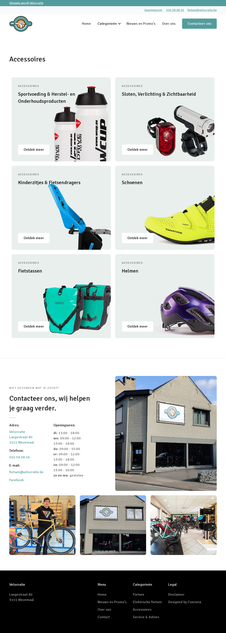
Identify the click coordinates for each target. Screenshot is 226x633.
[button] (112, 23)
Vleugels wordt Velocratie (26, 3)
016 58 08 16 (175, 10)
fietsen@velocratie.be (202, 10)
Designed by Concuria (184, 602)
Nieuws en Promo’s (140, 23)
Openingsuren (153, 10)
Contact (104, 617)
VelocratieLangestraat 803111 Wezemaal (21, 437)
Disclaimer (176, 594)
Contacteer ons (199, 23)
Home (86, 23)
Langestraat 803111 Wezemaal (21, 597)
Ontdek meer (34, 149)
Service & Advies (146, 617)
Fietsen (138, 594)
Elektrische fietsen (147, 602)
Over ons (168, 23)
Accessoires (142, 609)
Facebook (16, 480)
